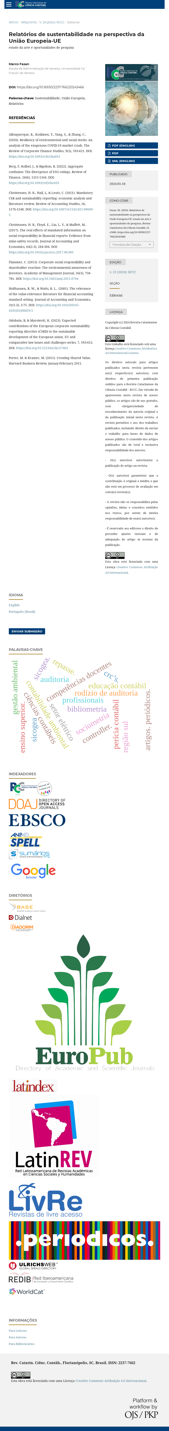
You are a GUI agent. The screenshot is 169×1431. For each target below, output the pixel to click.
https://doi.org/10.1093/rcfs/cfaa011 (35, 156)
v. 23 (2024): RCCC (51, 22)
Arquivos (29, 22)
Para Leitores (18, 1331)
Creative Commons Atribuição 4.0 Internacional (110, 1381)
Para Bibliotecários (22, 1344)
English (14, 605)
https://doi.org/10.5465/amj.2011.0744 (50, 278)
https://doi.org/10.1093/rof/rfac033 (34, 183)
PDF (114, 153)
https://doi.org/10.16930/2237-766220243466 (50, 87)
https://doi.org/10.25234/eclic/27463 (42, 348)
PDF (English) (123, 145)
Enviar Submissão (27, 631)
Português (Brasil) (22, 612)
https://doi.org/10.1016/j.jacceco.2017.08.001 (41, 252)
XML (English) (123, 161)
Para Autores (17, 1337)
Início (13, 22)
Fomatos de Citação (127, 244)
